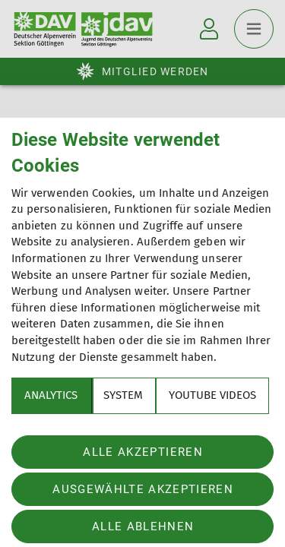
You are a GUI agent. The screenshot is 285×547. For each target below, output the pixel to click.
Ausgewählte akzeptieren (142, 489)
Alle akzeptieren (142, 452)
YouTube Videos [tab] (212, 395)
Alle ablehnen (143, 526)
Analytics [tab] (51, 395)
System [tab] (123, 395)
